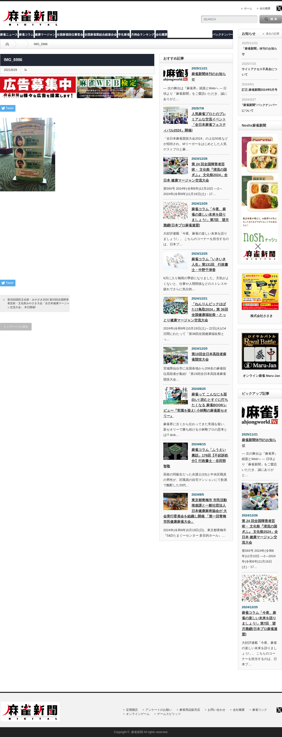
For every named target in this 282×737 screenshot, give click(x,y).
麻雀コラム (26, 34)
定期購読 (132, 709)
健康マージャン (45, 34)
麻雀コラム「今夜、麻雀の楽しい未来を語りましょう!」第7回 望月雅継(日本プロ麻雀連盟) (196, 217)
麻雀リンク (259, 709)
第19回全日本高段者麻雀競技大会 (209, 356)
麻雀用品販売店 (189, 709)
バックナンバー (222, 34)
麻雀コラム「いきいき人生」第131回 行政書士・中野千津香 (210, 264)
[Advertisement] (77, 239)
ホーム (248, 8)
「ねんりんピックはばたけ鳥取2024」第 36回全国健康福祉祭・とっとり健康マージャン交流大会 (195, 312)
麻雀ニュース (9, 34)
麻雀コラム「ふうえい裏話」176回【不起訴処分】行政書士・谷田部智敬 (195, 458)
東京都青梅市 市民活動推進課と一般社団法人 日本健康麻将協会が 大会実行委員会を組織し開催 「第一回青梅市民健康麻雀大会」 (195, 511)
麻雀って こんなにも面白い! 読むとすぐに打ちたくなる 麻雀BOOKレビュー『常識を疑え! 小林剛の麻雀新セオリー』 (195, 405)
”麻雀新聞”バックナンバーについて (259, 107)
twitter (279, 8)
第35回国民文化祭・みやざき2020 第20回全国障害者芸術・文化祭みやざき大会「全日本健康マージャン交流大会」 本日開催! (38, 303)
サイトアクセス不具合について (259, 71)
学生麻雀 (124, 34)
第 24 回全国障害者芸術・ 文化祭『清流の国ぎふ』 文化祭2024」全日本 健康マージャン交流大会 (195, 172)
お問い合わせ (216, 709)
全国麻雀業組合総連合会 (100, 34)
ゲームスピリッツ (169, 714)
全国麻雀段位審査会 (70, 34)
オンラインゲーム (138, 714)
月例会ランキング (142, 34)
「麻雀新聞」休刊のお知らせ (259, 51)
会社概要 (265, 8)
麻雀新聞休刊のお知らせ (209, 76)
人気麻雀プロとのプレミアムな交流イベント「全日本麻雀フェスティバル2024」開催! (194, 122)
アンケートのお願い (158, 709)
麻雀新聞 (137, 732)
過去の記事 (272, 33)
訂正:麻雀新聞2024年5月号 (259, 90)
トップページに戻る (16, 326)
